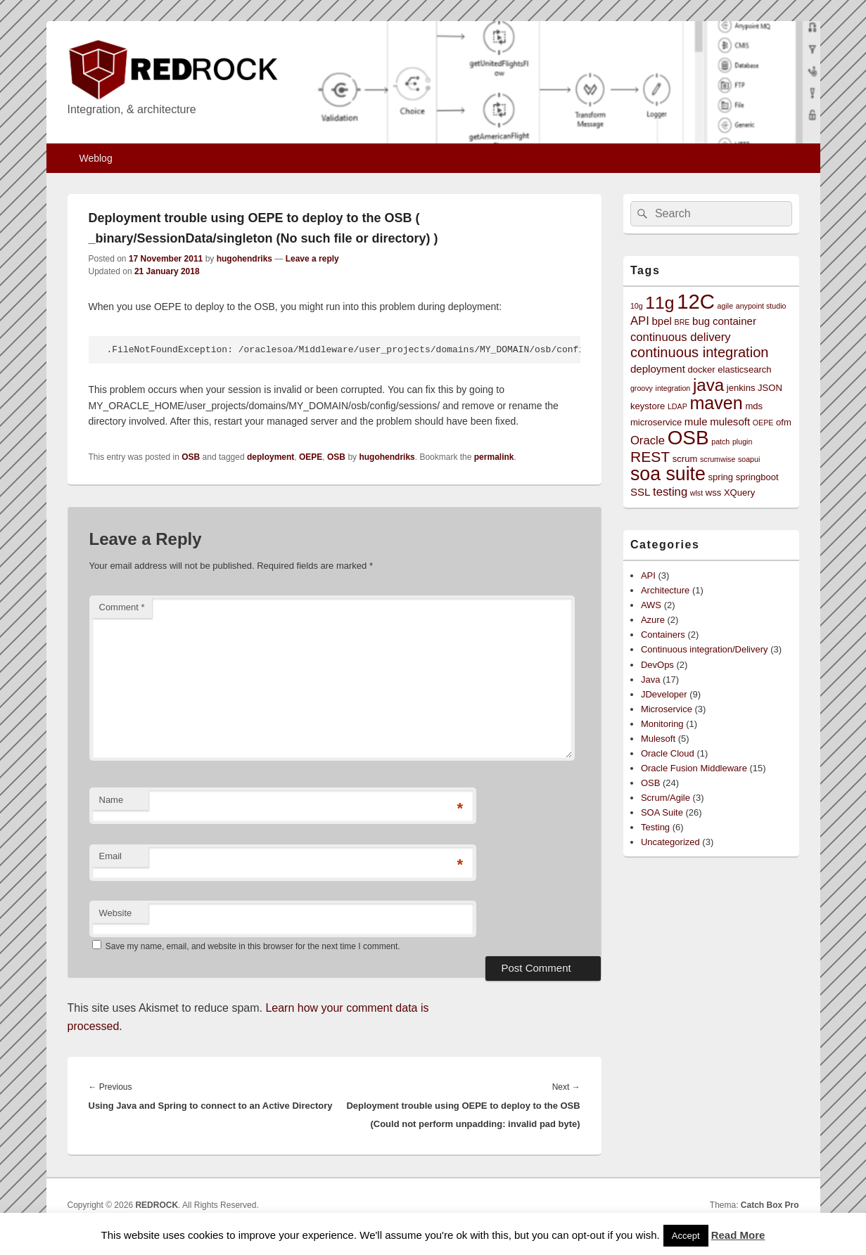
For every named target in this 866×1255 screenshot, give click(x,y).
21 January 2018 (167, 271)
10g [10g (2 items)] (636, 306)
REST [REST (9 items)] (650, 457)
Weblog (95, 158)
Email (110, 856)
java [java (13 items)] (708, 384)
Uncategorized (670, 842)
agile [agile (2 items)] (726, 306)
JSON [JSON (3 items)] (770, 387)
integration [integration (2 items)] (673, 388)
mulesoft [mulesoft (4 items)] (730, 421)
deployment (270, 457)
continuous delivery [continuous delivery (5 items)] (680, 337)
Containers (663, 634)
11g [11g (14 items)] (659, 302)
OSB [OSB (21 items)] (688, 438)
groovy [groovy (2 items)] (641, 388)
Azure (653, 619)
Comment (122, 607)
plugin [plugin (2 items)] (742, 441)
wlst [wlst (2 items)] (696, 493)
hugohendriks (244, 259)
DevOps (657, 664)
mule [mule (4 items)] (696, 421)
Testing (655, 827)
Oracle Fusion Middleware (694, 768)
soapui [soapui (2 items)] (749, 459)
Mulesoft (658, 738)
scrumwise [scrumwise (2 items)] (717, 459)
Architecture (665, 590)
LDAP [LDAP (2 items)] (677, 406)
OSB (191, 457)
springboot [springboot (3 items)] (757, 477)
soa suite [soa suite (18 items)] (668, 473)
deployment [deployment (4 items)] (657, 369)
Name (111, 799)
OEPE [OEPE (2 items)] (763, 422)
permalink (494, 457)
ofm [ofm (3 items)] (783, 422)
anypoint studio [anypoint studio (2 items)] (761, 306)
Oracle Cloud (667, 753)
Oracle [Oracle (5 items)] (647, 440)
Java (650, 679)
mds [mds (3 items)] (754, 406)
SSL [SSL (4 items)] (640, 492)
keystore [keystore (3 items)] (647, 406)
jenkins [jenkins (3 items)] (741, 387)
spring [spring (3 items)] (720, 477)
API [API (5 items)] (639, 321)
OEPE (310, 457)
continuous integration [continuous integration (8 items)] (699, 352)
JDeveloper (664, 694)
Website (115, 913)
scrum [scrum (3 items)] (685, 458)
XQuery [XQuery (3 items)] (739, 492)
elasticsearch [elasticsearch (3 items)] (744, 369)
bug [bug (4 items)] (701, 321)
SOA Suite (662, 812)
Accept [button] (686, 1235)
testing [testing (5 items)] (670, 491)
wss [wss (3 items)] (714, 492)
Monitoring (662, 724)
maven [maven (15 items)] (715, 403)
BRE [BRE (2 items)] (682, 322)
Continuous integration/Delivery (704, 649)
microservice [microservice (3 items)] (656, 422)
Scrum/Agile (665, 797)
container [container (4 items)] (734, 321)
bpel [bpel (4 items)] (661, 321)
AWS (651, 605)
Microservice (666, 709)
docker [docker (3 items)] (701, 369)
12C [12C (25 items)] (696, 301)
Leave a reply (312, 259)
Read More (738, 1235)
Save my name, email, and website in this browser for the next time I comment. (253, 946)
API (648, 575)
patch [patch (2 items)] (720, 441)
